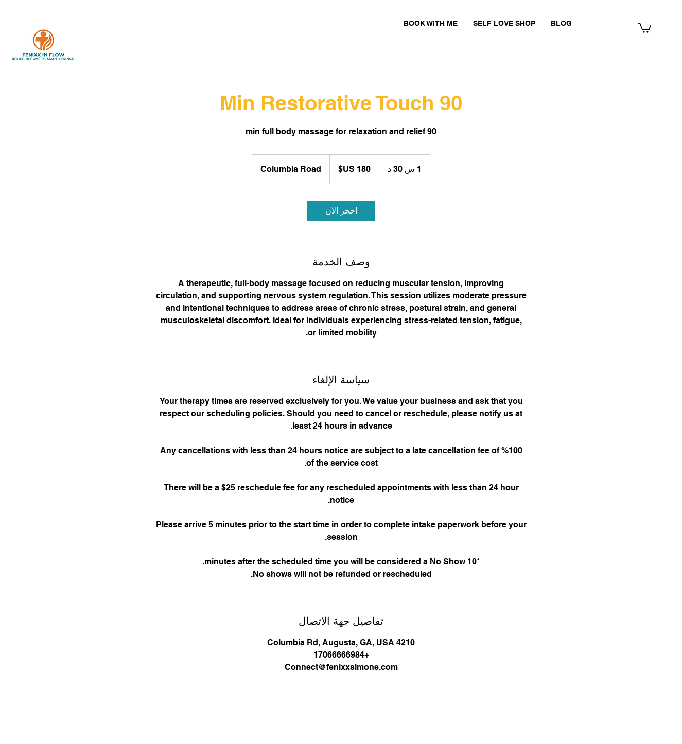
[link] (341, 211)
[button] (644, 27)
